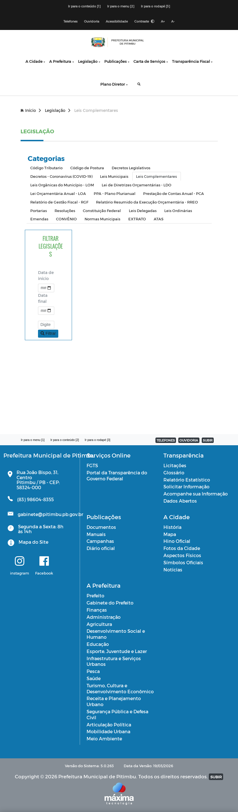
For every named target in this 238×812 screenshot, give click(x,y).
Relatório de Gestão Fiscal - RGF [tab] (59, 202)
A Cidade (34, 61)
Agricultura (99, 624)
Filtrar (48, 333)
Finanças (97, 609)
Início (31, 110)
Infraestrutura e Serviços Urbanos (114, 661)
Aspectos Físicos (182, 555)
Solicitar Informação (186, 486)
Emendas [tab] (39, 219)
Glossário (173, 472)
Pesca (93, 671)
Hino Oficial (176, 541)
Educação (98, 644)
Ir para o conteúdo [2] (64, 440)
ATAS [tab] (158, 219)
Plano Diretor (112, 84)
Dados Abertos (180, 500)
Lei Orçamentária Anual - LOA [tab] (58, 193)
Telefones (70, 21)
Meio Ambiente (104, 738)
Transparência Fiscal (191, 61)
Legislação (87, 61)
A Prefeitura (60, 61)
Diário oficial (101, 548)
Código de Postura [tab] (87, 168)
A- (173, 21)
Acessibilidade (117, 21)
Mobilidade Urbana (108, 731)
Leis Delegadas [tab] (143, 210)
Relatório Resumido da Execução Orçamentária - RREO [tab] (147, 202)
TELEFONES (166, 440)
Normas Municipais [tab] (102, 219)
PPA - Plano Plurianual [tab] (114, 193)
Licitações (174, 465)
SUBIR (208, 440)
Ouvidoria (91, 21)
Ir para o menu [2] (120, 6)
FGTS (92, 465)
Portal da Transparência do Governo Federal (117, 475)
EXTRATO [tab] (137, 219)
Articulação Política (109, 724)
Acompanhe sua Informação (195, 493)
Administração (104, 617)
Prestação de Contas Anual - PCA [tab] (173, 193)
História (172, 527)
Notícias (172, 569)
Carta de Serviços (149, 61)
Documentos (101, 527)
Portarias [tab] (38, 210)
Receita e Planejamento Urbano (114, 701)
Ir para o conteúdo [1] (84, 6)
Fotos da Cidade (181, 548)
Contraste (144, 21)
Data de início (46, 275)
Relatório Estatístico (186, 479)
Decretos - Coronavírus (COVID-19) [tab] (61, 176)
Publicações (115, 61)
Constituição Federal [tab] (102, 210)
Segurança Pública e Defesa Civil (117, 714)
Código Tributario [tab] (46, 168)
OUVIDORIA (188, 440)
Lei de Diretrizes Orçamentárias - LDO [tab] (136, 185)
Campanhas (100, 541)
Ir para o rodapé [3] (155, 6)
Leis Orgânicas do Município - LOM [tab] (62, 185)
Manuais (96, 534)
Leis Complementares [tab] (156, 176)
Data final (42, 298)
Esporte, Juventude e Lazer (117, 651)
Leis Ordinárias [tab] (178, 210)
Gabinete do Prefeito (110, 602)
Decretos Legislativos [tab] (131, 168)
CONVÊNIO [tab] (66, 219)
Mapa (169, 534)
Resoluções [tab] (65, 210)
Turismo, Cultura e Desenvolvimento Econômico (120, 688)
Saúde (94, 678)
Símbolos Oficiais (183, 562)
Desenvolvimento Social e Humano (116, 634)
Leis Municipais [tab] (114, 176)
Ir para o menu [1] (33, 440)
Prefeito (95, 595)
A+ (163, 21)
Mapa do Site (33, 542)
